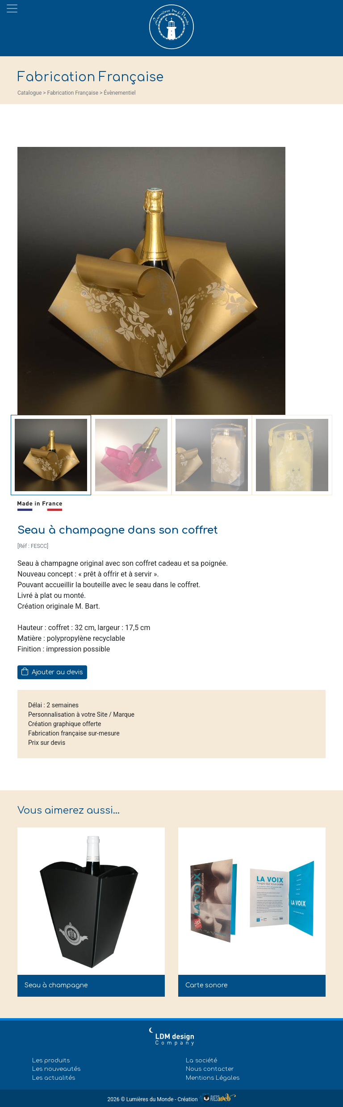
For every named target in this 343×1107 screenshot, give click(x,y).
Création (207, 1099)
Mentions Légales (212, 1078)
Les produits (51, 1060)
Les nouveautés (56, 1069)
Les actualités (53, 1078)
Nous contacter (210, 1069)
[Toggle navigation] (12, 8)
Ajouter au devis (52, 672)
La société (201, 1060)
